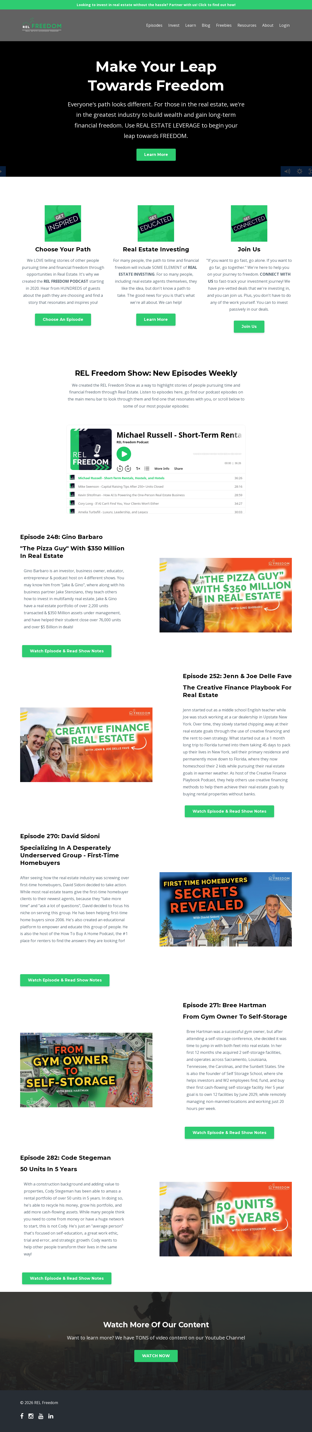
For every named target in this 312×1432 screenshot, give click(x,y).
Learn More (156, 154)
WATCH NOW (156, 1356)
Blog (206, 25)
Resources (246, 25)
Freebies (224, 25)
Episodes (154, 25)
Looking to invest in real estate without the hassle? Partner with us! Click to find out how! (156, 4)
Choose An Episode (63, 319)
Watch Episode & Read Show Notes (67, 651)
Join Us (249, 326)
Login (284, 25)
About (267, 25)
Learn (190, 25)
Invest (173, 25)
